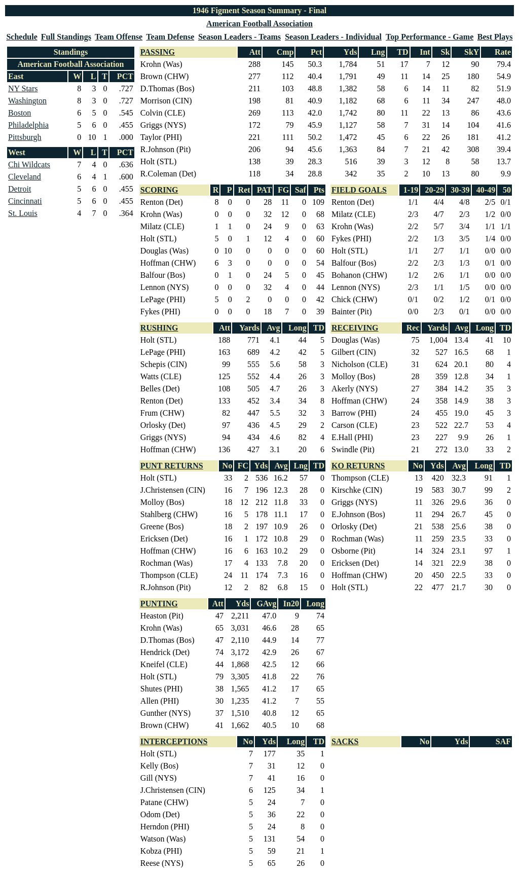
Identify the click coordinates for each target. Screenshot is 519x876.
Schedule (21, 36)
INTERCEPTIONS (173, 741)
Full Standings (66, 36)
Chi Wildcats (29, 164)
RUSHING (159, 327)
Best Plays (495, 36)
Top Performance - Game (429, 36)
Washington (27, 100)
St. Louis (23, 213)
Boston (19, 112)
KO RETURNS (358, 465)
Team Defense (170, 36)
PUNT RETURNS (171, 465)
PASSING (157, 52)
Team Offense (118, 36)
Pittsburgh (25, 137)
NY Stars (23, 88)
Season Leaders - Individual (333, 36)
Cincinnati (25, 201)
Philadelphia (28, 125)
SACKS (344, 741)
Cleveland (24, 176)
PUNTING (159, 603)
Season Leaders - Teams (239, 36)
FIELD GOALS (359, 190)
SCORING (159, 190)
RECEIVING (354, 327)
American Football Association (259, 23)
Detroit (19, 189)
